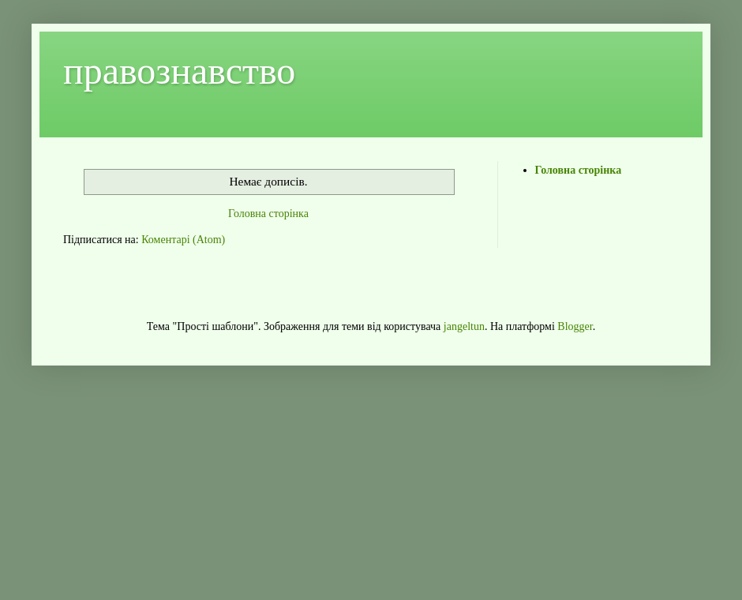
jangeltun (464, 326)
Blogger (574, 326)
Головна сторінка (268, 213)
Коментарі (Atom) (183, 240)
